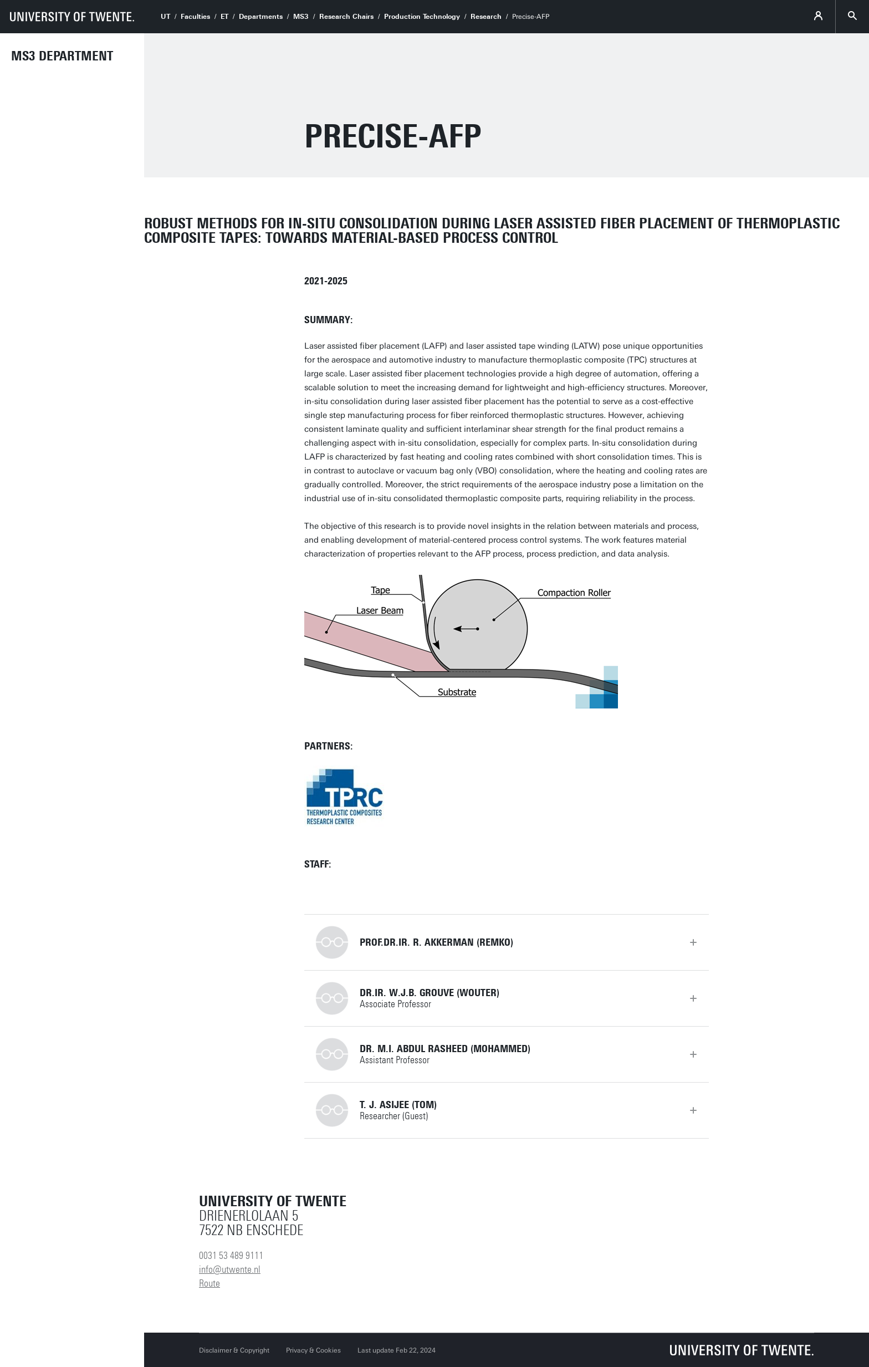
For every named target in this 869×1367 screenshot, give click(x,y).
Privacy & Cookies (313, 1350)
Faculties (195, 17)
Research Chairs (346, 17)
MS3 (301, 17)
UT (165, 17)
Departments (261, 17)
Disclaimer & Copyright (234, 1350)
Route (209, 1283)
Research (486, 17)
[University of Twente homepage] (72, 16)
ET (224, 17)
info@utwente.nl (229, 1269)
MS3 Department (62, 56)
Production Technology (422, 17)
